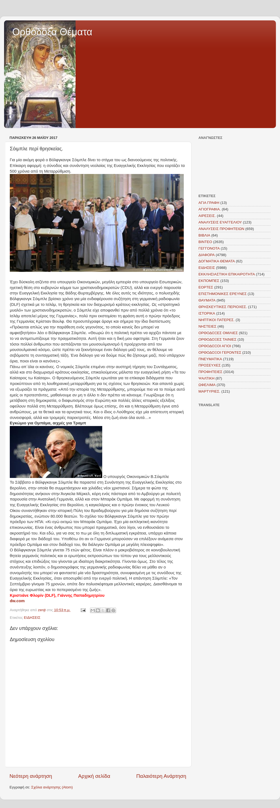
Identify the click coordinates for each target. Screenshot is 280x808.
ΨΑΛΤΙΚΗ (206, 378)
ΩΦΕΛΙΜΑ (207, 385)
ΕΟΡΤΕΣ (205, 287)
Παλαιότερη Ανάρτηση (161, 776)
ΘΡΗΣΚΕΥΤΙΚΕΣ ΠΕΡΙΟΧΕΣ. (222, 307)
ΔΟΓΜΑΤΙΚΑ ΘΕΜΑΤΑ (216, 261)
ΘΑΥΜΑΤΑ (207, 300)
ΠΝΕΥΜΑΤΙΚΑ (210, 359)
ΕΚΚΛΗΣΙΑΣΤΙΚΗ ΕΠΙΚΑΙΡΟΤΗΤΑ (226, 274)
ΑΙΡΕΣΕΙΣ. (207, 216)
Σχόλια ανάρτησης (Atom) (52, 787)
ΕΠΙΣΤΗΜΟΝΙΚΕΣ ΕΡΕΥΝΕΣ (222, 294)
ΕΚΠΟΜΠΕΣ (208, 281)
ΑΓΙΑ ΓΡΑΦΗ (208, 203)
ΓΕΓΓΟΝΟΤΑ (209, 248)
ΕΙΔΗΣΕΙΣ (32, 618)
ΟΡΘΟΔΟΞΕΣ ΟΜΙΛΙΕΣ (218, 333)
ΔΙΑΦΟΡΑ (206, 255)
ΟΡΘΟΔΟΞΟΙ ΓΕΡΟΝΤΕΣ (219, 352)
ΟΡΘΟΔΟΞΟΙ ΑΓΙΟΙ (214, 346)
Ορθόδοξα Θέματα (52, 32)
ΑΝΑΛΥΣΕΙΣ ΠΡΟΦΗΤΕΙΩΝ (221, 229)
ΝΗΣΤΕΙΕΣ (207, 326)
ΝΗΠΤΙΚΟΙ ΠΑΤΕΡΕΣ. (216, 320)
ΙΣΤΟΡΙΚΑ (206, 313)
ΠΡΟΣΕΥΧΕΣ (209, 365)
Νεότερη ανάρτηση (31, 776)
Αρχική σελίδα (94, 776)
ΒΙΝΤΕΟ (205, 242)
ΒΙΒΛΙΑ (204, 235)
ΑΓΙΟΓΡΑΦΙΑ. (209, 209)
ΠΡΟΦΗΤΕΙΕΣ (210, 372)
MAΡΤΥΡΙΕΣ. (209, 391)
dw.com (17, 601)
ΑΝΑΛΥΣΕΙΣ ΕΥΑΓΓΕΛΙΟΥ (220, 222)
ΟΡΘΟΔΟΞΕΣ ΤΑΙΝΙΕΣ (217, 339)
